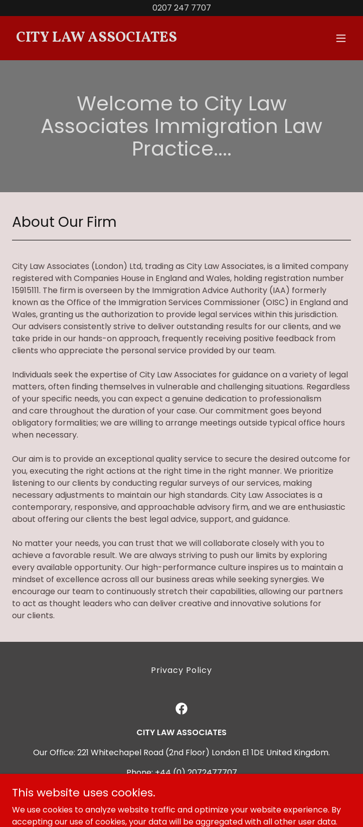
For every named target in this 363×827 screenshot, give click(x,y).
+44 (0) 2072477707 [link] (196, 772)
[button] (341, 38)
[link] (130, 39)
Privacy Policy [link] (181, 670)
